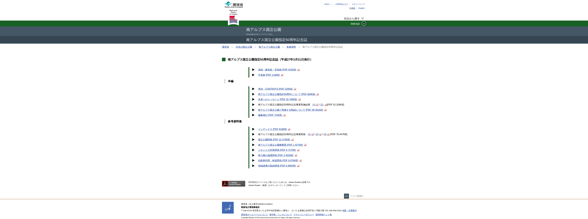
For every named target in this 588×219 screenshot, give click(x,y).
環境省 (225, 47)
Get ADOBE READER (233, 184)
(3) (327, 134)
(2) (323, 104)
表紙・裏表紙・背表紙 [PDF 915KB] (279, 69)
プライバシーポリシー (303, 215)
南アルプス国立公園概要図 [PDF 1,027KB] (282, 145)
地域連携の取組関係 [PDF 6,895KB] (278, 166)
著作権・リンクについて (280, 215)
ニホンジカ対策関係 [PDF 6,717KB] (278, 150)
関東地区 (355, 23)
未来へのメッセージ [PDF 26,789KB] (279, 99)
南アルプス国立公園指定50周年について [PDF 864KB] (288, 94)
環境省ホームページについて (254, 215)
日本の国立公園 (244, 47)
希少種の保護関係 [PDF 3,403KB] (277, 155)
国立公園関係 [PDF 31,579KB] (276, 139)
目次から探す (352, 18)
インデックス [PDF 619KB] (274, 129)
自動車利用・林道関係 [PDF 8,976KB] (280, 160)
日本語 (352, 8)
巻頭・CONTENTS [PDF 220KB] (277, 89)
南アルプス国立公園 (269, 47)
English (361, 8)
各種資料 (291, 47)
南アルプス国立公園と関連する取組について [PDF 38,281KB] (292, 110)
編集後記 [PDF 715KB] (272, 115)
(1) (316, 104)
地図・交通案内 (349, 210)
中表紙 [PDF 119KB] (270, 75)
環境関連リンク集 (323, 215)
